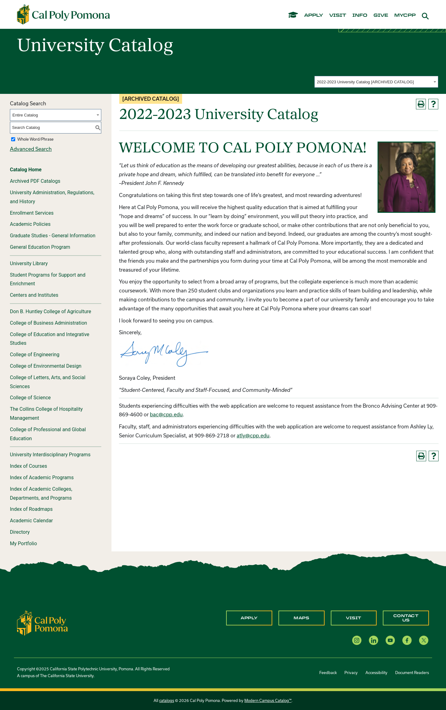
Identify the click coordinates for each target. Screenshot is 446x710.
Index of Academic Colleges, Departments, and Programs (41, 493)
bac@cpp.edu (166, 414)
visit (337, 15)
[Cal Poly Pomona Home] (63, 14)
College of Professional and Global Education (48, 434)
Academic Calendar (31, 521)
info (359, 15)
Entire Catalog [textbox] (25, 115)
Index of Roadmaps (31, 509)
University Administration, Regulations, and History (52, 197)
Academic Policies (30, 224)
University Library (29, 263)
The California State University (67, 675)
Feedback (328, 672)
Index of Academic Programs (42, 477)
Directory (20, 532)
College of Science (30, 398)
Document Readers (412, 672)
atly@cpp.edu (253, 435)
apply (313, 15)
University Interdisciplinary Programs (50, 455)
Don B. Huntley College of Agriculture (50, 311)
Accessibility (376, 672)
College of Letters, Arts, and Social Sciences (47, 382)
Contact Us (406, 618)
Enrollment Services (32, 213)
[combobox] (376, 82)
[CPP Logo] (42, 622)
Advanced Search (31, 149)
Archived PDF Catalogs (35, 181)
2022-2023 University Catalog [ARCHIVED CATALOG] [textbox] (365, 82)
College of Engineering (34, 354)
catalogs (166, 700)
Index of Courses (28, 466)
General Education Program (40, 247)
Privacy (351, 672)
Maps (301, 618)
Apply (249, 618)
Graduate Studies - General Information (52, 236)
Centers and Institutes (34, 295)
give (381, 15)
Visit (353, 618)
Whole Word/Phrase (35, 139)
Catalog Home (26, 170)
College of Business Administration (48, 323)
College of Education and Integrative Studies (49, 338)
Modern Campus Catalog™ (267, 700)
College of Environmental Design (45, 366)
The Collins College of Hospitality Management (46, 413)
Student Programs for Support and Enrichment (47, 279)
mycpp (405, 15)
